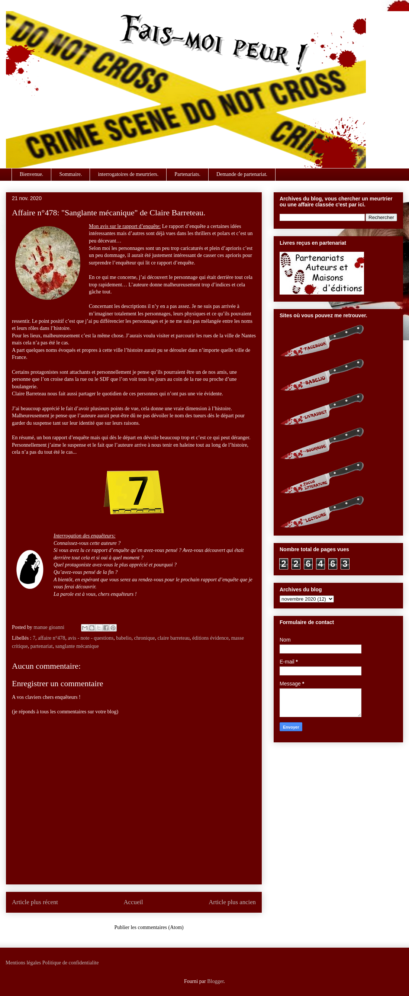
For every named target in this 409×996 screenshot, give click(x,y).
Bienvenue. (31, 174)
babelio (123, 638)
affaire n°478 (51, 638)
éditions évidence (210, 638)
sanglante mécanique (77, 646)
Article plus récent (35, 902)
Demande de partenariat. (241, 174)
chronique (144, 638)
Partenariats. (187, 174)
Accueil (133, 902)
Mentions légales (23, 963)
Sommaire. (70, 174)
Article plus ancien (232, 902)
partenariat (41, 646)
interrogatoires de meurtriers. (128, 174)
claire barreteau (173, 638)
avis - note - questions (90, 638)
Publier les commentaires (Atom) (149, 927)
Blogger (215, 981)
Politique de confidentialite (70, 963)
